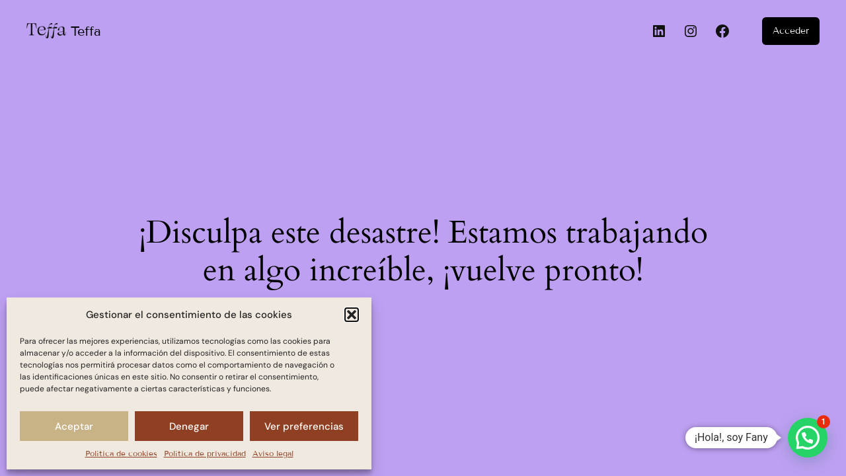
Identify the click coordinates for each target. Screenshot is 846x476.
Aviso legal (272, 453)
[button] (351, 314)
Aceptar (74, 426)
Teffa (86, 31)
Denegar (189, 426)
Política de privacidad (205, 453)
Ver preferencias (304, 426)
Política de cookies (121, 453)
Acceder (791, 30)
